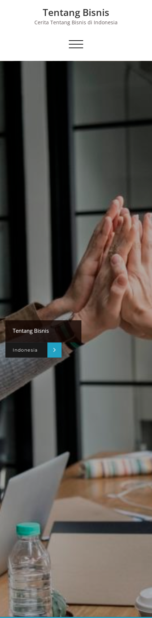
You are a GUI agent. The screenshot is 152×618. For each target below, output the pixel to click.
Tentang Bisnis (76, 12)
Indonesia (25, 349)
